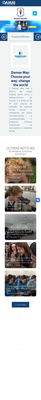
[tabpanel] (20, 27)
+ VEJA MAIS (20, 304)
